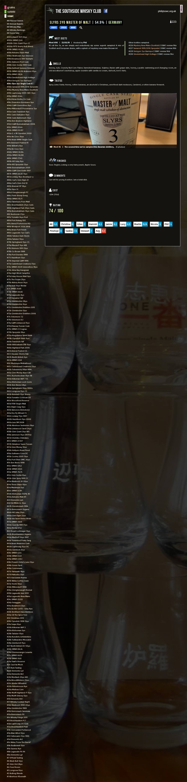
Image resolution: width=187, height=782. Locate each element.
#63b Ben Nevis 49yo (16, 384)
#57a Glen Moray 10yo (17, 447)
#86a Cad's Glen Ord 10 (17, 183)
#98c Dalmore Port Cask (18, 61)
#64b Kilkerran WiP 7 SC (17, 378)
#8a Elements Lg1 (15, 754)
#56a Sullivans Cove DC (17, 453)
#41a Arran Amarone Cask (18, 543)
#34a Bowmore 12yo (16, 605)
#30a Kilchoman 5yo (16, 630)
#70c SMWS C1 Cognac (17, 329)
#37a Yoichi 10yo (14, 583)
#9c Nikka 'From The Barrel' (19, 742)
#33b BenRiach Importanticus (20, 611)
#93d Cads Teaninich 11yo (18, 111)
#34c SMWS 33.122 (15, 599)
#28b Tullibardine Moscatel (19, 639)
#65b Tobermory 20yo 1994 (19, 369)
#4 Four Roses (13, 767)
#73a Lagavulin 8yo (15, 295)
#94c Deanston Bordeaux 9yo (20, 102)
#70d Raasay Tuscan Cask (18, 326)
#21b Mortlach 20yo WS (17, 677)
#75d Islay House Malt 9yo (19, 276)
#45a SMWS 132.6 (14, 521)
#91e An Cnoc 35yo (15, 136)
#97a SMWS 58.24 (15, 74)
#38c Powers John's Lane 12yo (20, 562)
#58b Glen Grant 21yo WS (18, 431)
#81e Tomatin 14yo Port (17, 217)
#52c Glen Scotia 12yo (16, 475)
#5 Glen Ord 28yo (15, 764)
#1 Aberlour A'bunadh (16, 776)
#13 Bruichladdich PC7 (16, 720)
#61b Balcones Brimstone (18, 409)
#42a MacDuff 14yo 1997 (18, 537)
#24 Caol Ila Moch (15, 664)
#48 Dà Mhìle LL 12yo (16, 503)
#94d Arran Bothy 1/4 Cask (19, 99)
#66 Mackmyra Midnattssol (19, 363)
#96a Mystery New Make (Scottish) (22, 89)
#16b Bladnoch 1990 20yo (18, 705)
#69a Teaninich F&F (15, 341)
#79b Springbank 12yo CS (18, 242)
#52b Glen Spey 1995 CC (17, 478)
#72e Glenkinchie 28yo (17, 301)
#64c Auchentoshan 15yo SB (19, 375)
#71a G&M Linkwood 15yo (18, 322)
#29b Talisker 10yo (15, 633)
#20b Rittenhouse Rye (17, 686)
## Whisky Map (14, 26)
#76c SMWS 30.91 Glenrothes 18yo (22, 266)
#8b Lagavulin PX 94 (16, 751)
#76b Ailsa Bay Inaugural (18, 270)
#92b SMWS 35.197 (15, 130)
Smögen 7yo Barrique (143, 51)
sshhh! (11, 11)
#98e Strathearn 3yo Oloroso (20, 55)
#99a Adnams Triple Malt (18, 52)
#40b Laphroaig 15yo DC (18, 546)
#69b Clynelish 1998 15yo (18, 338)
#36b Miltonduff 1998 (17, 586)
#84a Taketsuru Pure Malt (18, 201)
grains (11, 7)
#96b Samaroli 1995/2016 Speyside (22, 86)
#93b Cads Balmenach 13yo (19, 117)
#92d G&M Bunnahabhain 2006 (21, 124)
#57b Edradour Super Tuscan (19, 444)
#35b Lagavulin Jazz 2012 (18, 593)
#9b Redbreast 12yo (16, 745)
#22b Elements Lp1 (15, 670)
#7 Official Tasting (15, 757)
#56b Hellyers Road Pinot (18, 450)
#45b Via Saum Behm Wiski (19, 518)
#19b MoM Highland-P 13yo (19, 692)
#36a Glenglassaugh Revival (19, 590)
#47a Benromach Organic (18, 509)
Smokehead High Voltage (145, 54)
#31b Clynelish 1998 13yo (18, 621)
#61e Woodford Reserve (18, 400)
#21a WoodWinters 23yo (18, 680)
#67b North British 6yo (17, 357)
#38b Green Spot (14, 565)
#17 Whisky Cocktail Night (18, 701)
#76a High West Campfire (18, 273)
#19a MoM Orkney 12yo (17, 695)
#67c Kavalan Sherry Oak (18, 353)
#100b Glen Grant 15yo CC (18, 43)
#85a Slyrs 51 (12, 189)
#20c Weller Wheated (16, 683)
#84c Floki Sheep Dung (17, 195)
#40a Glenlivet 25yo (16, 549)
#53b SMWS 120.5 (14, 468)
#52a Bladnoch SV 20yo (17, 481)
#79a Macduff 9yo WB (17, 245)
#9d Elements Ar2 (15, 739)
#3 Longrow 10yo (15, 770)
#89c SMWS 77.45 (14, 158)
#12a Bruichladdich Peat (17, 726)
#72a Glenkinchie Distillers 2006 (21, 313)
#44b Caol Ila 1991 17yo (17, 524)
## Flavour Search (15, 20)
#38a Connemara (14, 568)
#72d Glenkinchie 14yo (17, 304)
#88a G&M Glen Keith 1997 (19, 170)
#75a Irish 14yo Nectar (16, 285)
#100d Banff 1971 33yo (17, 37)
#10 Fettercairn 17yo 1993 (18, 736)
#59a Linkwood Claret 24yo (19, 428)
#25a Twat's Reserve (16, 661)
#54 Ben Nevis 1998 (16, 462)
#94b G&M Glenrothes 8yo (19, 105)
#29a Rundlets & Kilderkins (19, 636)
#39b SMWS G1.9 (14, 555)
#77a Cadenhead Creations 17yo (21, 263)
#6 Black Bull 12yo (15, 760)
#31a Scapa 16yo (14, 624)
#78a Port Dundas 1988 (17, 254)
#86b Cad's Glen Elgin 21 (18, 179)
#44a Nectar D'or (14, 527)
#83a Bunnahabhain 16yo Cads (20, 211)
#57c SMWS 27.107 (15, 440)
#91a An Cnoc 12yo (15, 148)
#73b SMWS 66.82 (15, 291)
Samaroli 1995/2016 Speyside (146, 48)
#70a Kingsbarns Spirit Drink (19, 335)
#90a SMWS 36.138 (15, 155)
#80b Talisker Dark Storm (18, 235)
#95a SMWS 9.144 (14, 96)
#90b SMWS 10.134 (15, 152)
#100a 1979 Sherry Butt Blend (20, 46)
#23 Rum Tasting (14, 667)
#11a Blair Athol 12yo (16, 733)
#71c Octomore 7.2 (15, 316)
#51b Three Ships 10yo (17, 484)
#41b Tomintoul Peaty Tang (19, 540)
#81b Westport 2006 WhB (18, 226)
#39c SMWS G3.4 (14, 552)
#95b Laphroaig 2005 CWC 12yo (21, 92)
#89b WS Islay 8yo (15, 161)
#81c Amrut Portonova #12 (18, 223)
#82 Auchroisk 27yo (16, 214)
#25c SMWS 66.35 (14, 655)
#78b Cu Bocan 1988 (16, 251)
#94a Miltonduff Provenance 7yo (22, 108)
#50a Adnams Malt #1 (16, 496)
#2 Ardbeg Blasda (15, 773)
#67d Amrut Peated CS (17, 350)
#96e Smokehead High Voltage (21, 77)
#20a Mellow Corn (15, 689)
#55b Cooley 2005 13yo (17, 456)
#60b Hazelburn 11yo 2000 (19, 419)
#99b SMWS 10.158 (15, 49)
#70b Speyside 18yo (16, 332)
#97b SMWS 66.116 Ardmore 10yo (21, 71)
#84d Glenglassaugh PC (17, 192)
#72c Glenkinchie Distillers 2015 (21, 307)
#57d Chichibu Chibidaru (18, 437)
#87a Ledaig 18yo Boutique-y (20, 176)
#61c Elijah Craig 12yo (16, 406)
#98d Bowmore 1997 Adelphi (20, 58)
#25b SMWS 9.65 (14, 658)
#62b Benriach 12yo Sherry (18, 394)
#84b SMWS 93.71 (14, 198)
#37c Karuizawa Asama (17, 577)
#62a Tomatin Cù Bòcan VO (19, 397)
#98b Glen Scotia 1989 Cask (19, 64)
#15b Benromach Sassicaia (18, 711)
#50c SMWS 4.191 (14, 490)
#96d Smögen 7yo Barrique (19, 80)
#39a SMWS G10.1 (14, 558)
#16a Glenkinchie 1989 (17, 708)
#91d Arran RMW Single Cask (19, 139)
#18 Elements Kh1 (14, 698)
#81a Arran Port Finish (16, 229)
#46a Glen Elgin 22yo (16, 515)
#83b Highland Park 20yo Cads (20, 208)
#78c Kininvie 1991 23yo (17, 248)
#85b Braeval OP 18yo (16, 186)
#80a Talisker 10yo (15, 239)
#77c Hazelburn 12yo (16, 257)
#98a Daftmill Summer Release (21, 68)
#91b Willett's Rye (15, 145)
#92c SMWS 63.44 (15, 127)
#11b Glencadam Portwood (19, 729)
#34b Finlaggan (14, 602)
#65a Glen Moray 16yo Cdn (19, 372)
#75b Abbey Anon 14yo (17, 282)
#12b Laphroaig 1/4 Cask (17, 723)
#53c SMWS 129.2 (14, 465)
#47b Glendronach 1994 (17, 506)
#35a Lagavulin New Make (18, 596)
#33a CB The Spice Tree (17, 614)
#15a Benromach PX (15, 714)
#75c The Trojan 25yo (16, 279)
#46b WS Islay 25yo (15, 512)
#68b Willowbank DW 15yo (19, 344)
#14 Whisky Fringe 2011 (17, 717)
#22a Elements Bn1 (15, 673)
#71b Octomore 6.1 (15, 319)
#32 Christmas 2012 (15, 618)
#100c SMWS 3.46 (15, 40)
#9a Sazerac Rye (14, 748)
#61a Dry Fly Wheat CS (17, 413)
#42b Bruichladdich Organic (19, 534)
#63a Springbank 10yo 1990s (20, 388)
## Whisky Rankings (16, 30)
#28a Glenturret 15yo (16, 642)
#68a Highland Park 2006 (18, 347)
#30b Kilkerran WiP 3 (16, 627)
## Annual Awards (15, 23)
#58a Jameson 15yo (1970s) (19, 434)
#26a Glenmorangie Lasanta (19, 652)
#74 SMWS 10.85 (14, 288)
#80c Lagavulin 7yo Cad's (18, 232)
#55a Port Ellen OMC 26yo (18, 459)
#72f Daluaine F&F (15, 298)
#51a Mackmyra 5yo (15, 487)
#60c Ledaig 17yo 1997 (17, 416)
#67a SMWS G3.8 (14, 360)
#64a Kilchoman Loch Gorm (19, 381)
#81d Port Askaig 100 (16, 220)
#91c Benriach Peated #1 (17, 142)
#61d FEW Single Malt (16, 403)
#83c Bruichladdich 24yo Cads (20, 204)
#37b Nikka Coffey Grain (18, 580)
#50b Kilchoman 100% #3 (18, 493)
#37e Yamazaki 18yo (16, 571)
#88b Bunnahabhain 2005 (18, 167)
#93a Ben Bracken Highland (19, 120)
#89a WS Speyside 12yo (17, 164)
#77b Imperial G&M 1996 (18, 260)
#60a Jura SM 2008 (15, 422)
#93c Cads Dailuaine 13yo (18, 114)
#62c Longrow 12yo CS (17, 391)
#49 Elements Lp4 (15, 500)
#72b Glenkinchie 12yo (17, 310)
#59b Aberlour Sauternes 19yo (20, 425)
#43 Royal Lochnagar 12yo (18, 531)
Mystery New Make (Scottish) (147, 45)
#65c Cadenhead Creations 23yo (21, 366)
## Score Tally (13, 33)
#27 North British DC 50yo (18, 645)
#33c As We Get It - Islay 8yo (20, 608)
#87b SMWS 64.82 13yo (17, 173)
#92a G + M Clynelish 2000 (19, 133)
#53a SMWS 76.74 (14, 471)
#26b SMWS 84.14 (15, 649)
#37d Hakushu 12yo (15, 574)
